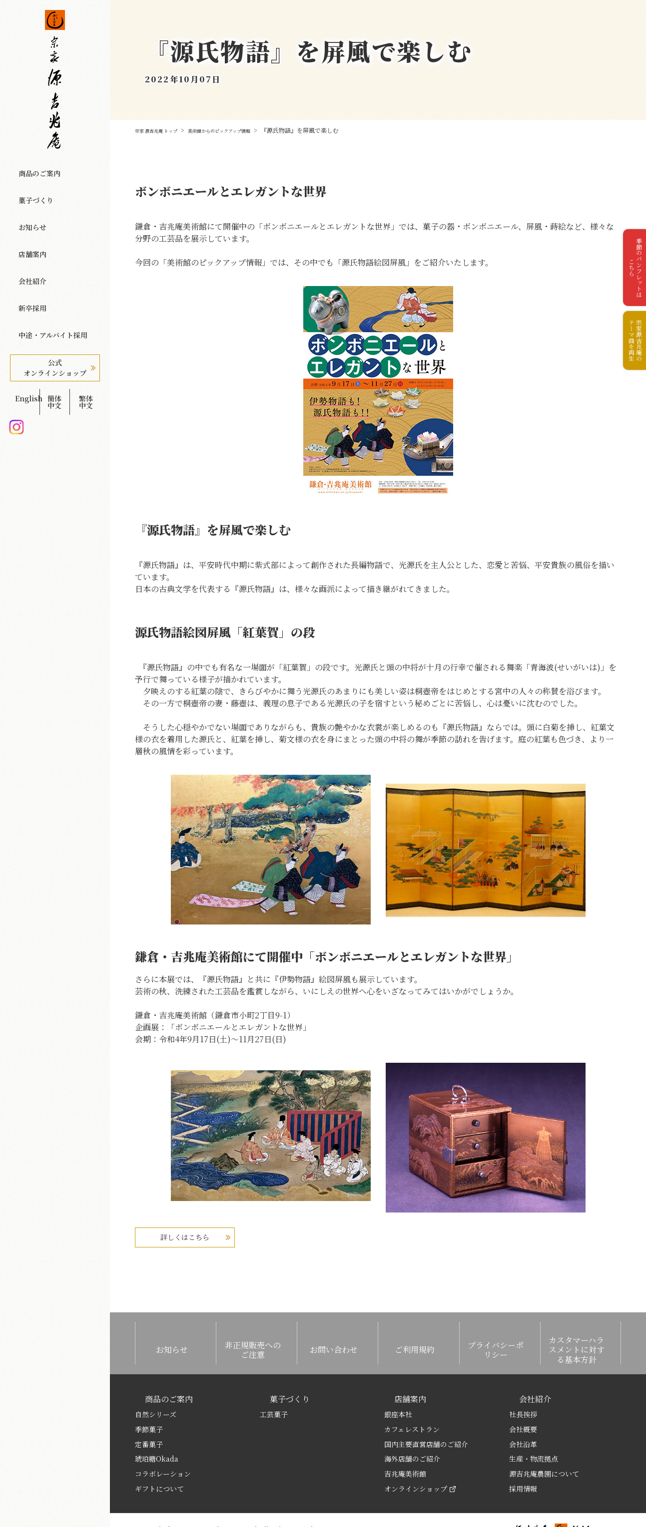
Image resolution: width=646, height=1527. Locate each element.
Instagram (16, 339)
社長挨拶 (523, 1388)
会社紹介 (27, 236)
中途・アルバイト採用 (49, 270)
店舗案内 (27, 219)
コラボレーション (163, 1448)
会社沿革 (523, 1418)
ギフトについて (159, 1463)
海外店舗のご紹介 (412, 1433)
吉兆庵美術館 (405, 1448)
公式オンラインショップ (54, 298)
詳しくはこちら (209, 1237)
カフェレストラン (412, 1403)
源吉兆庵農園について (544, 1448)
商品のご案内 (34, 168)
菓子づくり (31, 185)
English (23, 323)
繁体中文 (86, 323)
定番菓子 (149, 1418)
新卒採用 (27, 253)
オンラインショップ (420, 1463)
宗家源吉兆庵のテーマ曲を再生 (631, 365)
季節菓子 (149, 1403)
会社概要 (523, 1403)
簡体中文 (54, 323)
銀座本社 (398, 1388)
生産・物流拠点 (533, 1433)
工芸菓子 (274, 1388)
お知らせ (27, 202)
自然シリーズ (155, 1388)
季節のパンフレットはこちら (631, 276)
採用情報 (523, 1463)
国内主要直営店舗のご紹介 (426, 1418)
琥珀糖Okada (156, 1433)
